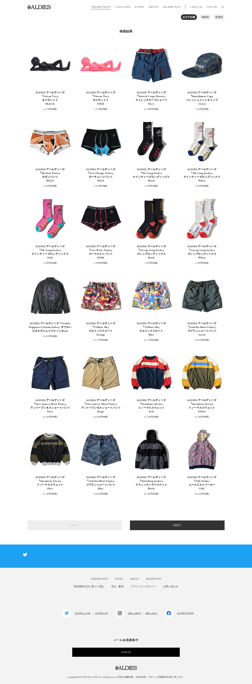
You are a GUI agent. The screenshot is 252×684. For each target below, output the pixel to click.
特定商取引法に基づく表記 (89, 586)
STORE (139, 6)
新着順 (219, 17)
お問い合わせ (170, 586)
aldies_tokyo (151, 613)
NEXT (177, 525)
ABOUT (154, 6)
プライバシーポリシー (143, 586)
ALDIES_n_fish (82, 613)
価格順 (205, 17)
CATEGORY (122, 6)
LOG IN (212, 6)
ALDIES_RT (101, 613)
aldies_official (134, 613)
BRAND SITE (172, 6)
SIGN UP (126, 652)
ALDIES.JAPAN (185, 613)
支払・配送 (117, 586)
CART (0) (196, 6)
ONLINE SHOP (101, 6)
